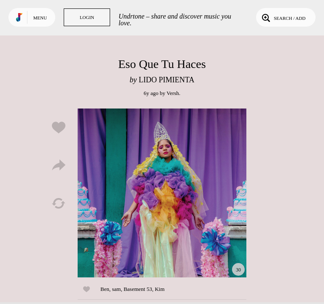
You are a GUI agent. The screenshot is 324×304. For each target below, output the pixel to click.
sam (116, 289)
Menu (40, 17)
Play (162, 193)
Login (87, 17)
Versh (173, 93)
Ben (104, 289)
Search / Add (282, 17)
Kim (160, 289)
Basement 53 (138, 289)
